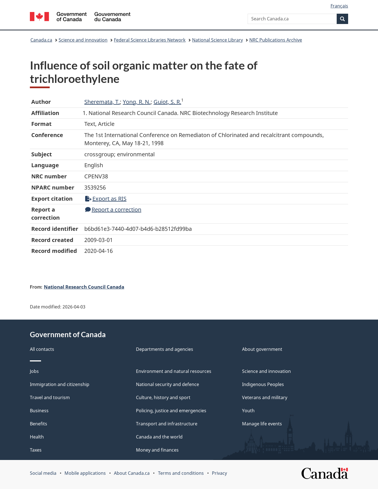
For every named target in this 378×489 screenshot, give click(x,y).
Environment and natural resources (173, 371)
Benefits (38, 424)
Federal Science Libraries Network (150, 40)
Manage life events (262, 424)
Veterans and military (264, 397)
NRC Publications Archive (275, 40)
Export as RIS (105, 198)
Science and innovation (83, 40)
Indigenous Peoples (263, 384)
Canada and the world (159, 437)
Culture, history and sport (163, 397)
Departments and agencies (164, 349)
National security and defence (167, 384)
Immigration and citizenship (59, 384)
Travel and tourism (50, 397)
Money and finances (157, 450)
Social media (43, 473)
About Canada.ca (132, 473)
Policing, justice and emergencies (171, 411)
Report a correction (113, 209)
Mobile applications (85, 473)
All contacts (42, 349)
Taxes (36, 450)
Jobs (34, 371)
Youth (248, 411)
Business (39, 411)
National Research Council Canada (84, 286)
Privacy (219, 473)
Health (37, 437)
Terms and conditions (181, 473)
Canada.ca (41, 40)
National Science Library (217, 40)
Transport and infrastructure (166, 424)
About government (262, 349)
